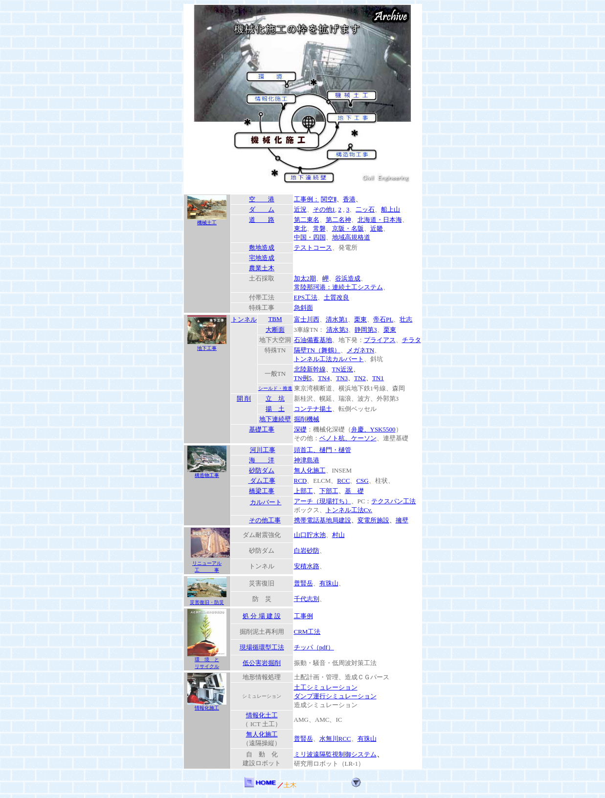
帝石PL (383, 319)
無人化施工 (310, 470)
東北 (300, 228)
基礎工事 (261, 429)
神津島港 (306, 460)
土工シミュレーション (326, 687)
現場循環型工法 (262, 647)
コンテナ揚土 (313, 408)
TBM (275, 319)
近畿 (376, 228)
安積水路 (306, 566)
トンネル (244, 319)
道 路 (261, 219)
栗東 (360, 319)
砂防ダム (261, 470)
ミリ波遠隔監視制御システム (335, 754)
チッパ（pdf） (314, 647)
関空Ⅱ (328, 199)
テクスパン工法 (393, 501)
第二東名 (306, 219)
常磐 (319, 228)
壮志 (406, 319)
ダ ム (261, 209)
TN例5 (303, 378)
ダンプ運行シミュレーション (335, 696)
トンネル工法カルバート (329, 359)
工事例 (303, 616)
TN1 (378, 378)
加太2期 (305, 278)
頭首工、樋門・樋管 (322, 449)
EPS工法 (305, 297)
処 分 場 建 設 (262, 616)
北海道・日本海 (380, 219)
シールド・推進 (275, 388)
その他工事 (265, 520)
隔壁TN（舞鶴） (317, 350)
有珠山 (328, 583)
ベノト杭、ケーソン (348, 438)
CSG (362, 480)
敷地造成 (261, 247)
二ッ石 (365, 209)
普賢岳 (303, 583)
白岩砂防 (306, 550)
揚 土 (275, 408)
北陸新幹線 (310, 369)
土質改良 (336, 297)
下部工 (328, 491)
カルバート (266, 502)
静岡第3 (366, 329)
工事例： (306, 199)
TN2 (360, 378)
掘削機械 (306, 419)
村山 (338, 535)
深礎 (300, 429)
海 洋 (261, 460)
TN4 (324, 378)
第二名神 (338, 219)
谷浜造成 (347, 278)
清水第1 (337, 319)
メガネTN (360, 350)
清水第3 (337, 329)
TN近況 (342, 369)
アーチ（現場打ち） (322, 501)
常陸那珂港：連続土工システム (338, 287)
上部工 (303, 491)
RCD (300, 480)
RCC (343, 480)
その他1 (324, 209)
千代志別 (306, 599)
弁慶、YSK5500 (373, 429)
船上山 (390, 209)
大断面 (275, 329)
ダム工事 (261, 480)
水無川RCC (335, 738)
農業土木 (261, 268)
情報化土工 (262, 715)
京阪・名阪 (348, 228)
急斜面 (303, 307)
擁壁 (402, 520)
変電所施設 (373, 520)
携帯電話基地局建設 (322, 520)
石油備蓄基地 (313, 340)
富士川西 (306, 319)
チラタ (411, 340)
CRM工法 (307, 631)
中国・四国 (310, 237)
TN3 (342, 378)
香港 (349, 199)
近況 (300, 209)
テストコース (313, 247)
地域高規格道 (351, 237)
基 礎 (354, 491)
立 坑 (275, 398)
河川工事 (262, 449)
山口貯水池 (310, 535)
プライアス (380, 340)
